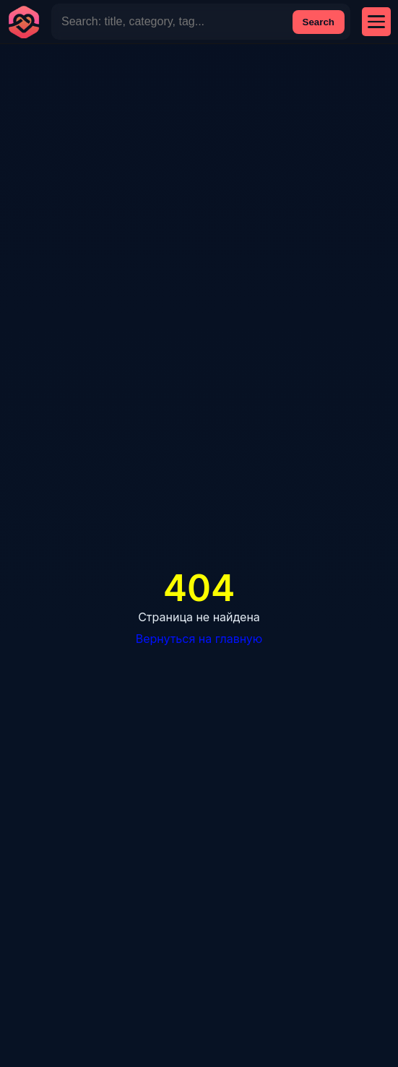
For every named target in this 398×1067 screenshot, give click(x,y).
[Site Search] (171, 21)
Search (318, 22)
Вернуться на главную (199, 638)
